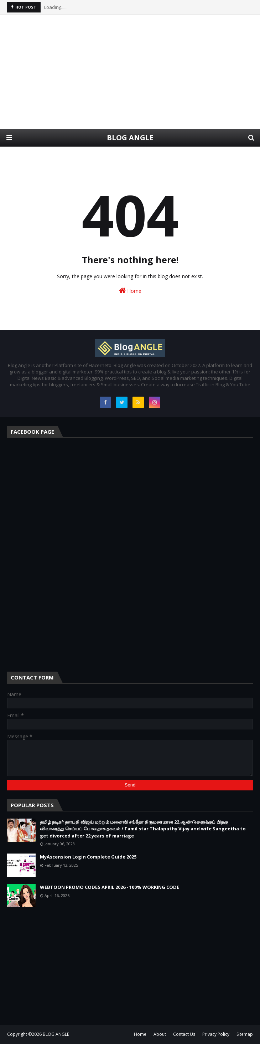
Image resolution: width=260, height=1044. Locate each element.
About (160, 1034)
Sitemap (244, 1034)
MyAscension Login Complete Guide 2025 (88, 857)
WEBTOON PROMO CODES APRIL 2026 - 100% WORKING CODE (109, 887)
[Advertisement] (130, 72)
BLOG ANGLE (130, 137)
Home (130, 290)
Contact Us (184, 1034)
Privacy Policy (215, 1034)
